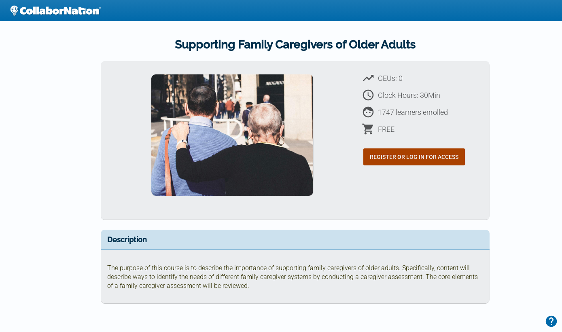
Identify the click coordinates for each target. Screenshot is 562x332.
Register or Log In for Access (414, 157)
